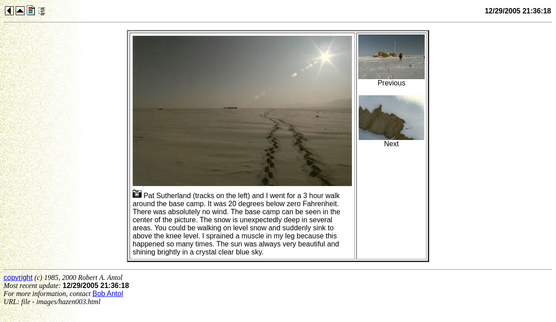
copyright (18, 277)
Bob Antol (107, 293)
